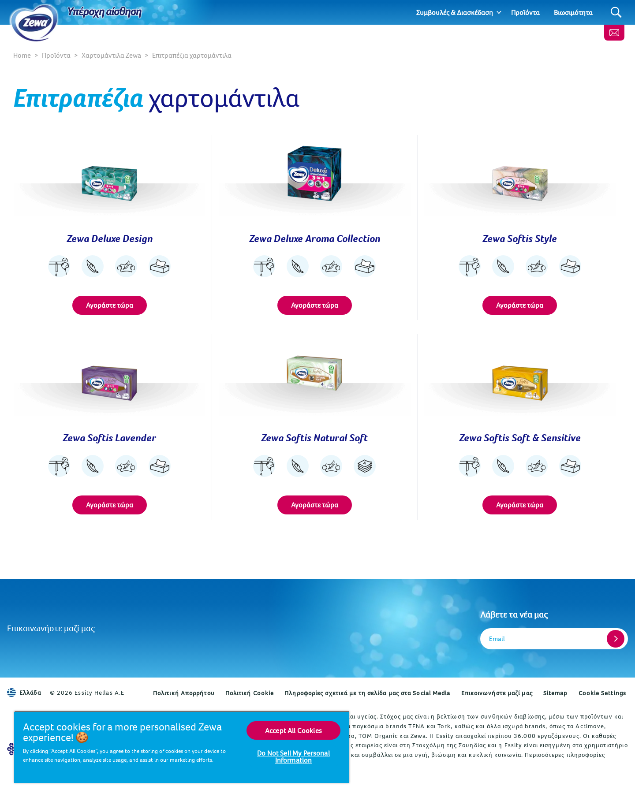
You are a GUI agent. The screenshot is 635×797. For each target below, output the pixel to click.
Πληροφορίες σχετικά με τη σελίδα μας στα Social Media (367, 693)
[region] (181, 747)
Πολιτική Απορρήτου (184, 693)
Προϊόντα (525, 12)
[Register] (615, 639)
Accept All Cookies (293, 730)
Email (497, 638)
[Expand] (499, 12)
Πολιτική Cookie (249, 693)
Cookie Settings (603, 693)
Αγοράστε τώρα (109, 305)
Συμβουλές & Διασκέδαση (454, 12)
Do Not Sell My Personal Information (293, 756)
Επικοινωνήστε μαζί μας (51, 627)
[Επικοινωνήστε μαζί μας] (614, 33)
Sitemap (555, 693)
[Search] (616, 12)
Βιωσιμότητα (573, 12)
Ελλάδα (24, 692)
